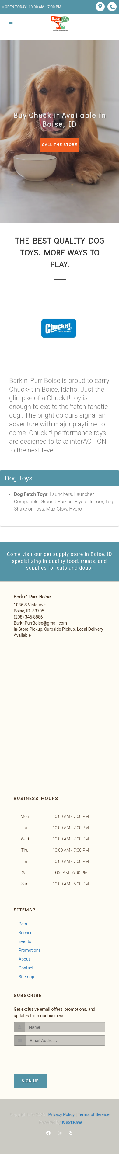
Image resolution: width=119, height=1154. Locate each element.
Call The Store (59, 144)
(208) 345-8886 (28, 617)
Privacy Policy (61, 1114)
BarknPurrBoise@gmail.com (40, 623)
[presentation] (46, 1057)
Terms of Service (94, 1114)
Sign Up (30, 1081)
